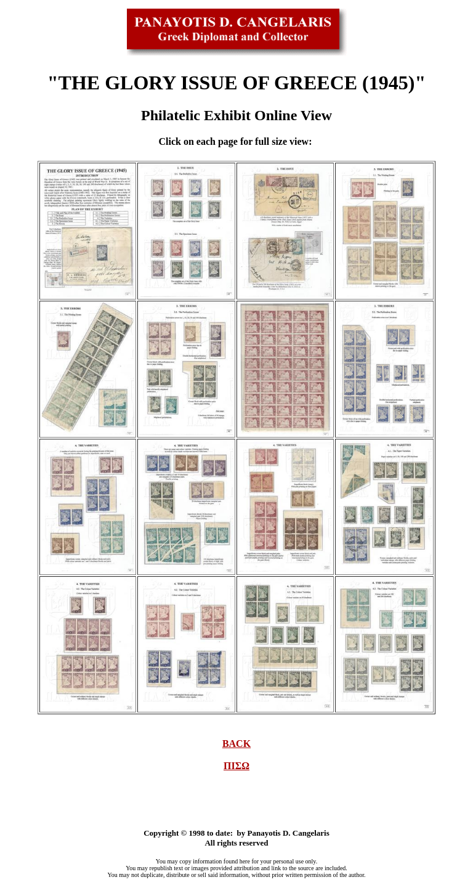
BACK (236, 743)
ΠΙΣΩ (236, 766)
